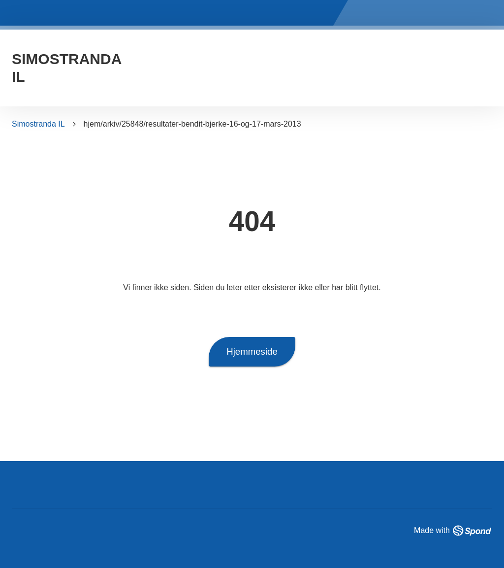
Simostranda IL (38, 124)
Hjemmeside (252, 352)
